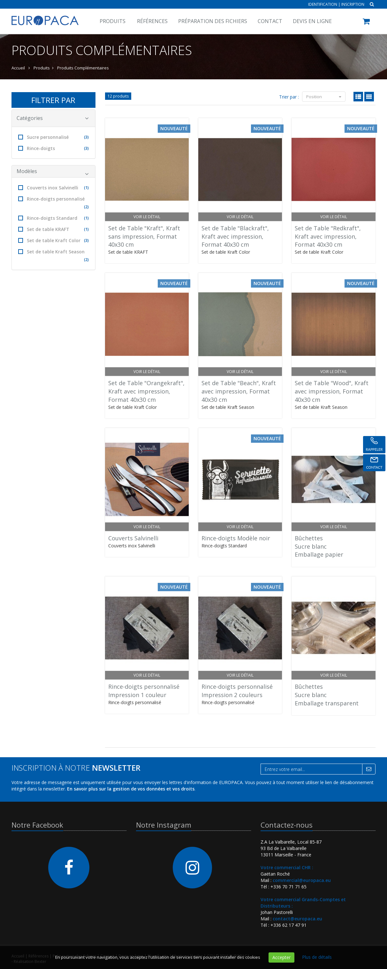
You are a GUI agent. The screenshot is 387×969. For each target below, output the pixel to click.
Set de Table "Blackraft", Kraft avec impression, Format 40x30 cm (235, 236)
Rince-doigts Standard (53, 218)
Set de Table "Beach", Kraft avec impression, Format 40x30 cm (238, 391)
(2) (86, 207)
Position (323, 96)
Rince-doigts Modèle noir (235, 538)
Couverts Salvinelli (133, 538)
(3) (86, 137)
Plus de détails (317, 957)
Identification (322, 4)
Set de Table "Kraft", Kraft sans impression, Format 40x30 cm (144, 236)
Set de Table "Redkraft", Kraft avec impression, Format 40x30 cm (328, 236)
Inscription (352, 4)
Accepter (281, 957)
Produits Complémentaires (83, 68)
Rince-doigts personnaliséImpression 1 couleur (143, 691)
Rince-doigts (53, 148)
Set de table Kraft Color (53, 240)
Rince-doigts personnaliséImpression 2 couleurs (237, 691)
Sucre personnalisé (53, 137)
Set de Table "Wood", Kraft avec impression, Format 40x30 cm (331, 391)
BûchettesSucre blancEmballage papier (319, 546)
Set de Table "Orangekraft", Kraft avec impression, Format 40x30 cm (146, 391)
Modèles (53, 172)
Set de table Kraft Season (53, 256)
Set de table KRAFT (53, 229)
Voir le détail (146, 216)
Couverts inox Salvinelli (53, 188)
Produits (112, 21)
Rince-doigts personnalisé (53, 203)
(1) (86, 187)
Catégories (53, 118)
